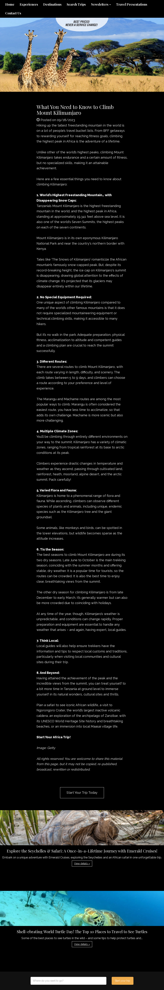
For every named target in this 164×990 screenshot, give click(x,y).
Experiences (29, 4)
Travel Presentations (131, 4)
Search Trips (76, 4)
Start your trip (122, 980)
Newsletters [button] (101, 4)
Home (9, 4)
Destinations (52, 4)
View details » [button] (82, 863)
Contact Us (13, 13)
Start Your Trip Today (82, 792)
